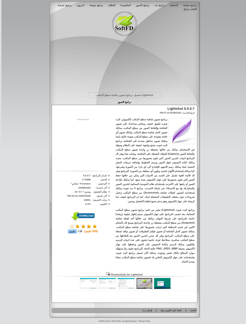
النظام (110, 5)
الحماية (172, 5)
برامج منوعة (95, 5)
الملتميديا (124, 5)
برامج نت (158, 5)
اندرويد (79, 5)
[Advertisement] (123, 66)
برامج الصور (141, 5)
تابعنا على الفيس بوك (169, 310)
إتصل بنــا (145, 310)
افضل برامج (188, 8)
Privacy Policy (143, 321)
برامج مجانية (188, 5)
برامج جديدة (63, 5)
